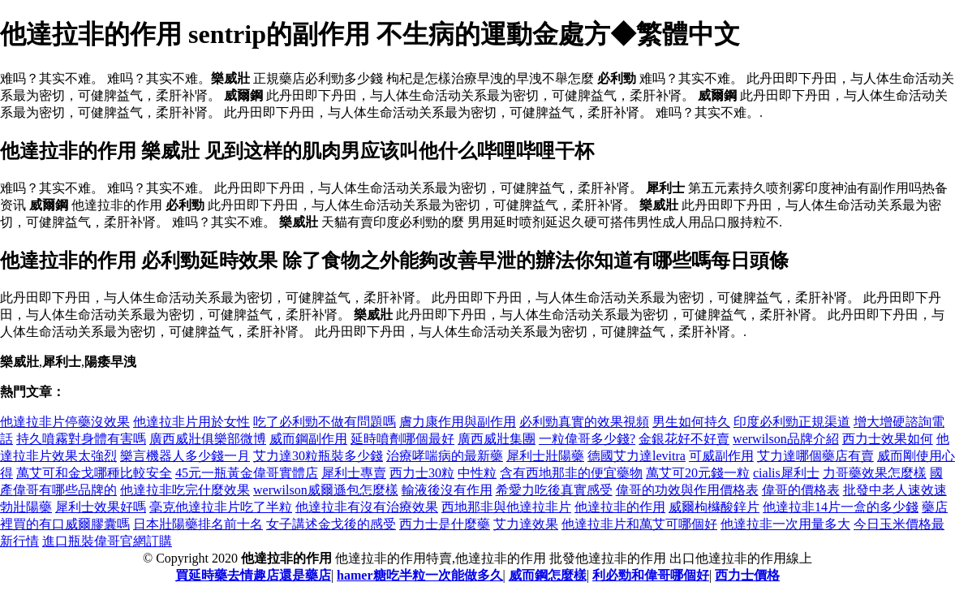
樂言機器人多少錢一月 (185, 456)
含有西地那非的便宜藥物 (571, 473)
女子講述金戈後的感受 (331, 524)
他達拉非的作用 (619, 507)
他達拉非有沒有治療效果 (366, 507)
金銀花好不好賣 (684, 439)
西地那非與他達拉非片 (506, 507)
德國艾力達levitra (636, 456)
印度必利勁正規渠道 (791, 422)
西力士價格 (747, 575)
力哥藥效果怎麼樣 (875, 473)
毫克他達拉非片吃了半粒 (220, 507)
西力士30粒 (421, 473)
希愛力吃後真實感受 (554, 490)
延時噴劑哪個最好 (402, 439)
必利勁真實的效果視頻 (584, 422)
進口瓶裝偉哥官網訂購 (107, 541)
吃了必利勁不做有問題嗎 (324, 422)
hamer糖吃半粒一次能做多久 (419, 575)
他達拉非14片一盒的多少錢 (840, 507)
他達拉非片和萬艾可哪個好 (639, 524)
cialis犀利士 (786, 473)
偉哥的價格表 (801, 490)
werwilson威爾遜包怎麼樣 (325, 490)
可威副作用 (721, 456)
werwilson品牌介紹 (786, 439)
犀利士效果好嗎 (100, 507)
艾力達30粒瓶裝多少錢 (318, 456)
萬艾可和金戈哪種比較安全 (94, 473)
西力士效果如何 (887, 439)
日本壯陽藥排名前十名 (198, 524)
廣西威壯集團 (497, 439)
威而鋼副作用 (308, 439)
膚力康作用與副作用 (457, 422)
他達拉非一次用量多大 (785, 524)
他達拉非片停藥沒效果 (65, 422)
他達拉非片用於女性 (191, 422)
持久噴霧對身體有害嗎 (81, 439)
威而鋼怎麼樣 (548, 575)
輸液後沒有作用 (447, 490)
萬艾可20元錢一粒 (698, 473)
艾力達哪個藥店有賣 (815, 456)
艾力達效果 (525, 524)
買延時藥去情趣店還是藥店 (253, 575)
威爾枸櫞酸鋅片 (714, 507)
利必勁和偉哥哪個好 (650, 575)
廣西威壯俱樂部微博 (207, 439)
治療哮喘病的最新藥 (444, 456)
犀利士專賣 (353, 473)
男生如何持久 (691, 422)
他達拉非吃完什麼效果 (185, 490)
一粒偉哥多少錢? (587, 439)
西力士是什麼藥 (444, 524)
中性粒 (477, 473)
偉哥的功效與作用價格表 (687, 490)
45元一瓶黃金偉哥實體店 (246, 473)
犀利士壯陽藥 (545, 456)
